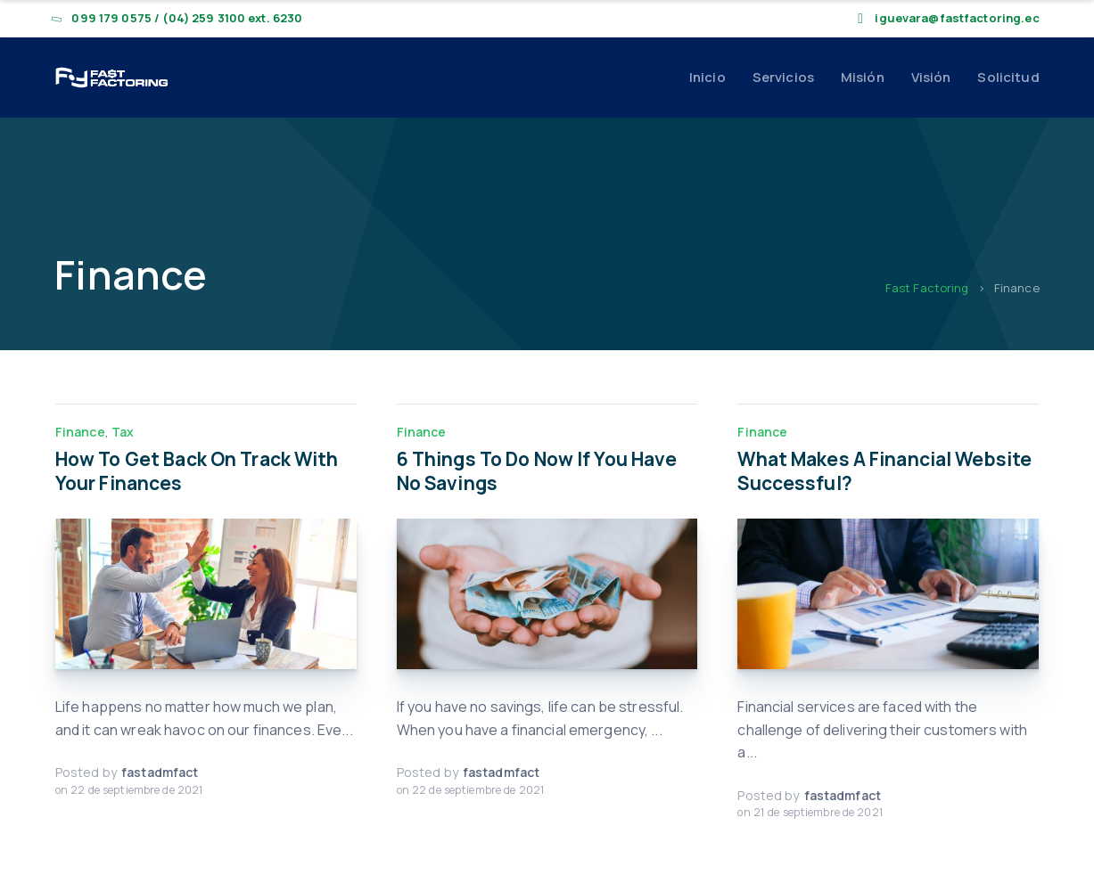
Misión (862, 77)
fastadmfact (159, 772)
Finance (80, 431)
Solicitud (1008, 77)
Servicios (783, 77)
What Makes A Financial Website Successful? (884, 471)
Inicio (707, 77)
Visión (931, 77)
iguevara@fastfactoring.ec (957, 18)
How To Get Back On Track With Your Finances (197, 471)
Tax (122, 431)
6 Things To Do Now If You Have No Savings (537, 471)
